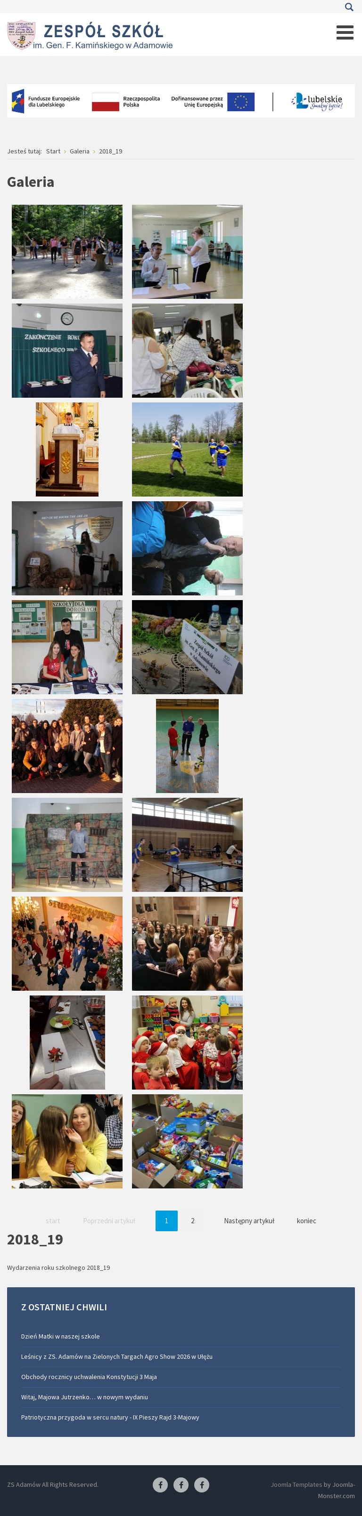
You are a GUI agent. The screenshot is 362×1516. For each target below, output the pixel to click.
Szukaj (349, 7)
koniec (306, 1220)
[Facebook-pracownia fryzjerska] (181, 1485)
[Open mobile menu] (345, 32)
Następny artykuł (249, 1220)
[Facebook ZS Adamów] (160, 1485)
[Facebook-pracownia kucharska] (201, 1485)
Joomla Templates (296, 1484)
